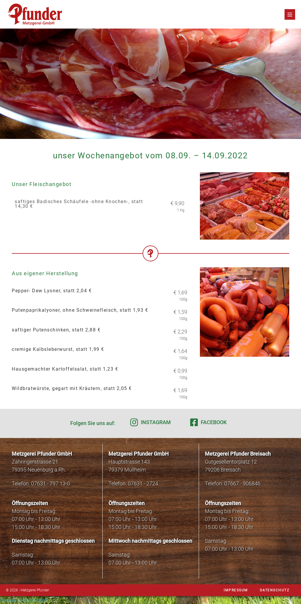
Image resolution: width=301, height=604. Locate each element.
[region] (150, 84)
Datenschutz (275, 590)
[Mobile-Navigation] (290, 14)
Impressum (236, 590)
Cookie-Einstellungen (24, 600)
